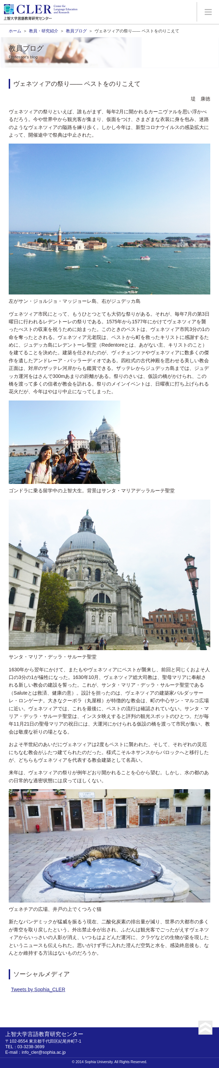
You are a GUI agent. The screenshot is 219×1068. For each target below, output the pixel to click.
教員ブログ (76, 31)
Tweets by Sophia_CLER (38, 989)
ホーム (15, 31)
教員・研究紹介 (43, 31)
